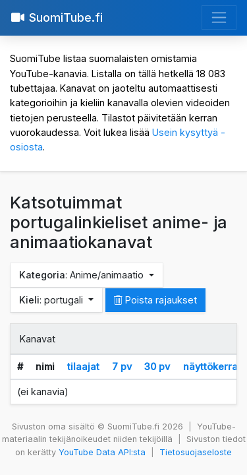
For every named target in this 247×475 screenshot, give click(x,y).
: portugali (52, 299)
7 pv (122, 366)
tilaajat (83, 366)
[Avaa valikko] (219, 17)
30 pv (157, 366)
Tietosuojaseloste (195, 452)
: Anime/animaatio (82, 274)
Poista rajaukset (155, 299)
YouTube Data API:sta (102, 452)
